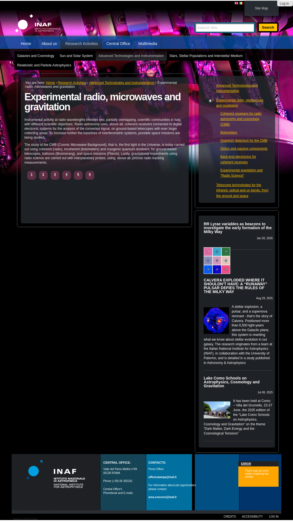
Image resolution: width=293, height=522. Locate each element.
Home (26, 43)
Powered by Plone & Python (25, 519)
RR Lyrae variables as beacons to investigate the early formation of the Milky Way (238, 228)
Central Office (118, 43)
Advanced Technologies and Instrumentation (131, 56)
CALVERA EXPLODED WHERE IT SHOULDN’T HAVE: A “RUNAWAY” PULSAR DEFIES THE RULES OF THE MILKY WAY (235, 286)
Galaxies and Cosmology (35, 56)
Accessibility (252, 516)
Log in (284, 4)
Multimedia (147, 43)
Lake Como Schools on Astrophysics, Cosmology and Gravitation (231, 382)
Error (246, 463)
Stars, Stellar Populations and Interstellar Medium (206, 56)
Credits (230, 516)
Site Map (261, 8)
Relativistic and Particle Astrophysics (44, 65)
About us (49, 43)
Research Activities (81, 43)
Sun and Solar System (76, 56)
